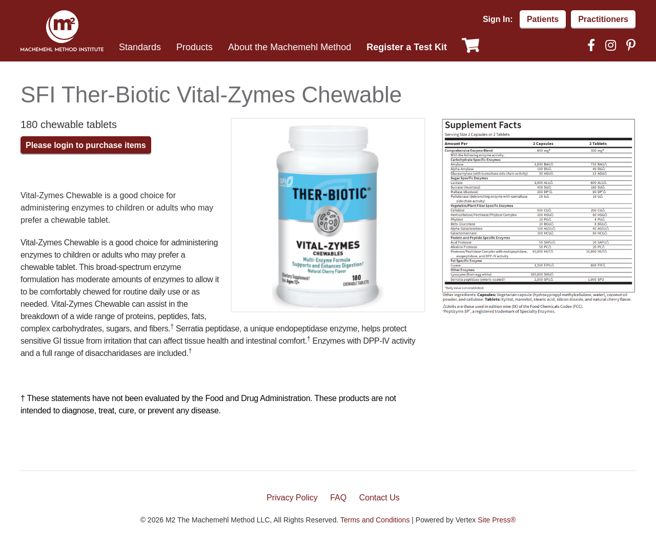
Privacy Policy (292, 497)
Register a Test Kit (406, 47)
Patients (543, 19)
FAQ (338, 497)
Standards (140, 47)
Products (194, 47)
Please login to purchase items (86, 145)
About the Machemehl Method (289, 47)
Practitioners (603, 19)
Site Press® (497, 520)
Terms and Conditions (374, 520)
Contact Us (379, 497)
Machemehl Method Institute (62, 30)
